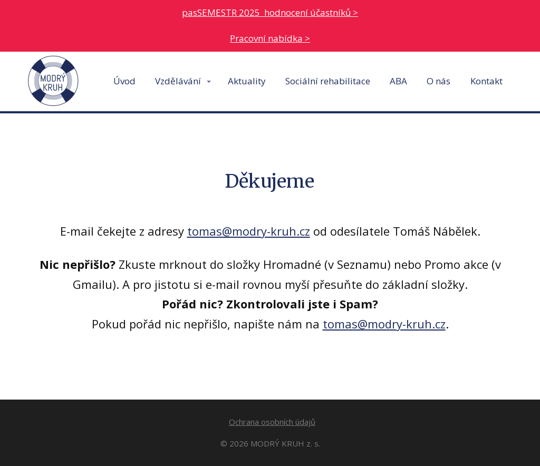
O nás (438, 81)
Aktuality (247, 81)
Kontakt (486, 81)
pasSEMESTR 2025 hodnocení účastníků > (270, 12)
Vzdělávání (178, 81)
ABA (398, 81)
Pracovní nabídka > (270, 38)
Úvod (124, 81)
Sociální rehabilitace (327, 81)
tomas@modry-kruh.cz (248, 231)
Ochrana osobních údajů (272, 421)
